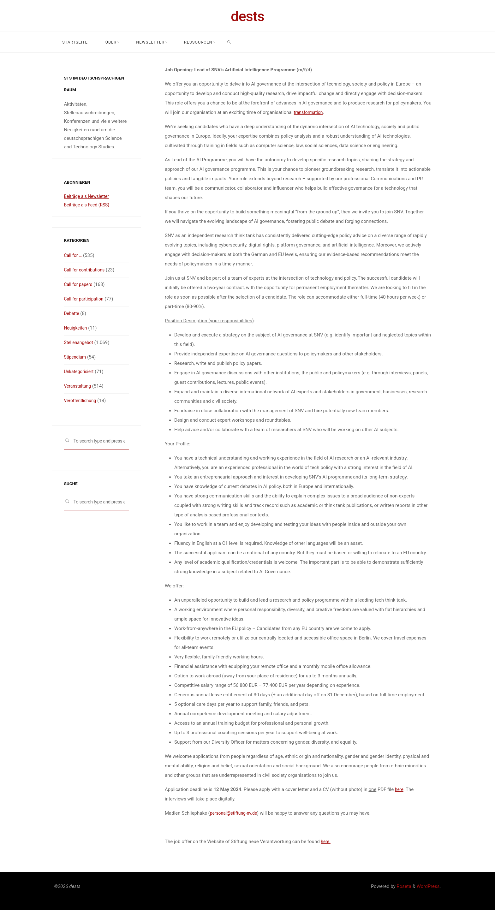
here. (326, 841)
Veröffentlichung (81, 400)
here (399, 789)
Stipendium (76, 357)
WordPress (428, 886)
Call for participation (85, 299)
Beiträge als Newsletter (88, 196)
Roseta (403, 886)
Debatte (72, 313)
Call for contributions (86, 270)
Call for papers (79, 284)
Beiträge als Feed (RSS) (88, 205)
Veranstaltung (78, 386)
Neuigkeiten (76, 328)
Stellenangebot (80, 342)
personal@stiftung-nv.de (235, 813)
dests (247, 16)
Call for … (74, 255)
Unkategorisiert (80, 371)
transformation (309, 112)
